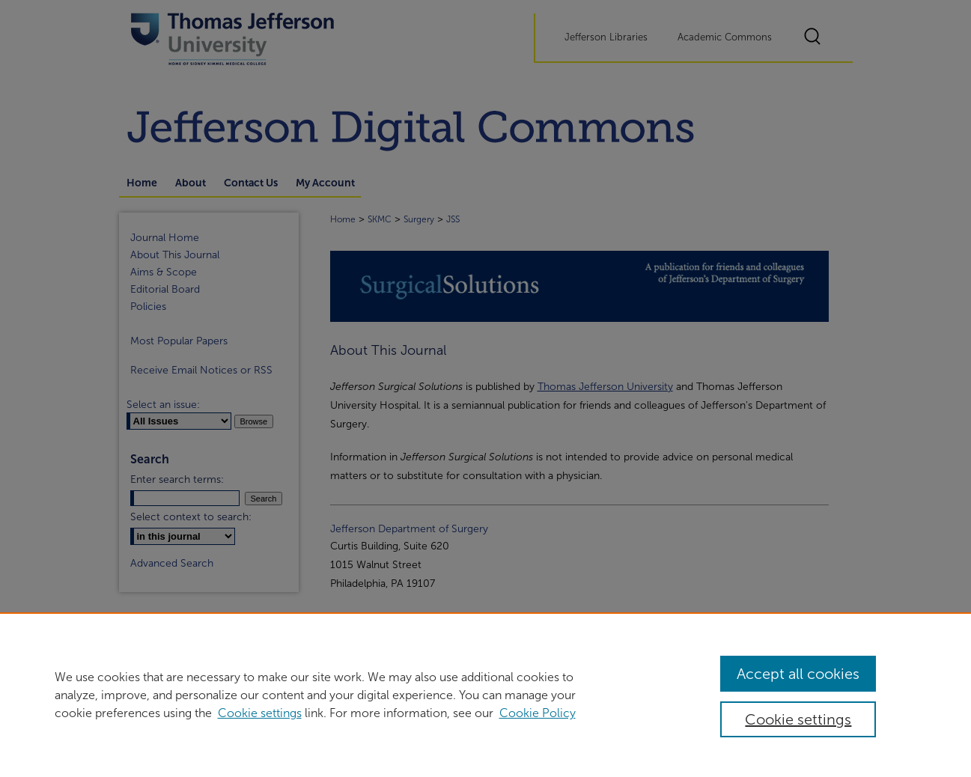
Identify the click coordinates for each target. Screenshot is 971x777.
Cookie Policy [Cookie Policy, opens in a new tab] (537, 713)
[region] (485, 694)
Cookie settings (260, 713)
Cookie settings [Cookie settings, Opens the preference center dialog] (798, 719)
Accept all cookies (798, 673)
